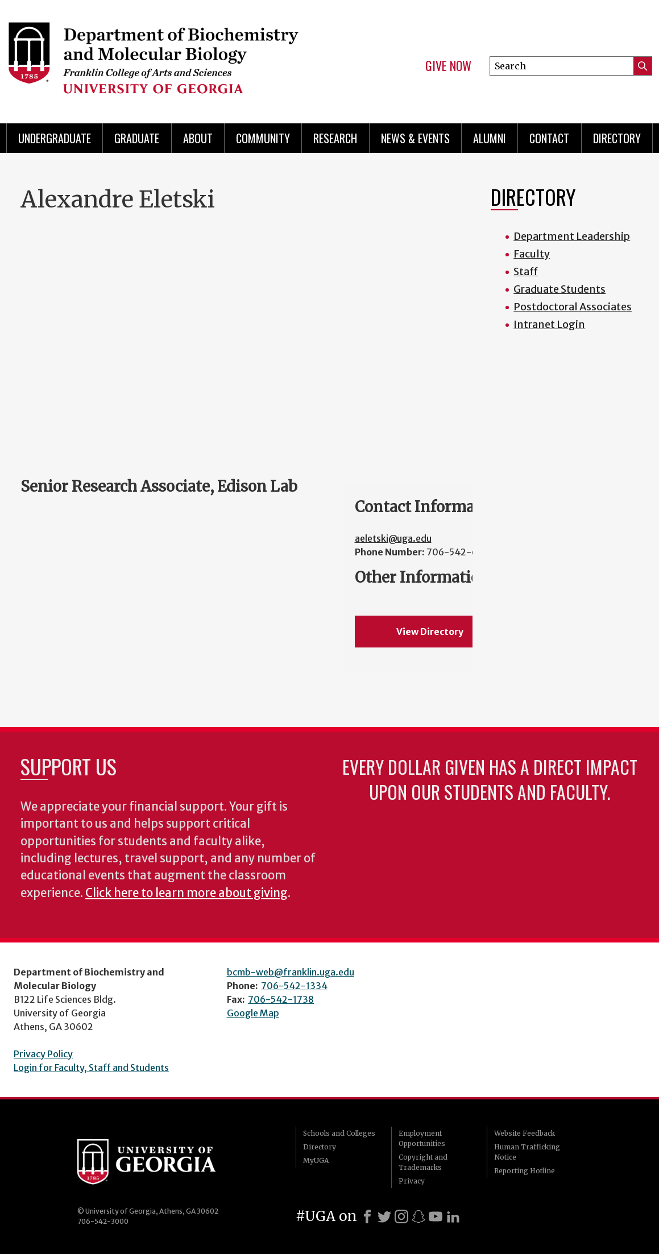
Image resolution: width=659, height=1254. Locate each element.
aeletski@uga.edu (393, 538)
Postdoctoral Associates (572, 306)
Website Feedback (524, 1133)
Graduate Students (559, 289)
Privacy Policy (43, 1054)
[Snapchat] (418, 1216)
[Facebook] (367, 1216)
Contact (549, 138)
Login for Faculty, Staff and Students (91, 1067)
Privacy (412, 1181)
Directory (617, 138)
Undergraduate (54, 138)
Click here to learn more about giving (186, 893)
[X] (384, 1216)
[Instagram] (401, 1216)
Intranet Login (549, 324)
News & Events (415, 138)
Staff (525, 271)
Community (263, 138)
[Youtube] (435, 1216)
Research (335, 138)
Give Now (448, 66)
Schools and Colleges (339, 1133)
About (198, 138)
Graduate (136, 138)
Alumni (489, 138)
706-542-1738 (281, 999)
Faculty (531, 253)
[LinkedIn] (453, 1216)
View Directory (429, 631)
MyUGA (316, 1160)
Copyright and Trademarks (423, 1162)
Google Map (253, 1013)
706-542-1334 (294, 985)
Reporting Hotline (524, 1170)
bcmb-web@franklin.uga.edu (290, 972)
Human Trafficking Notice (527, 1152)
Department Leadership (571, 236)
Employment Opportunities (422, 1138)
